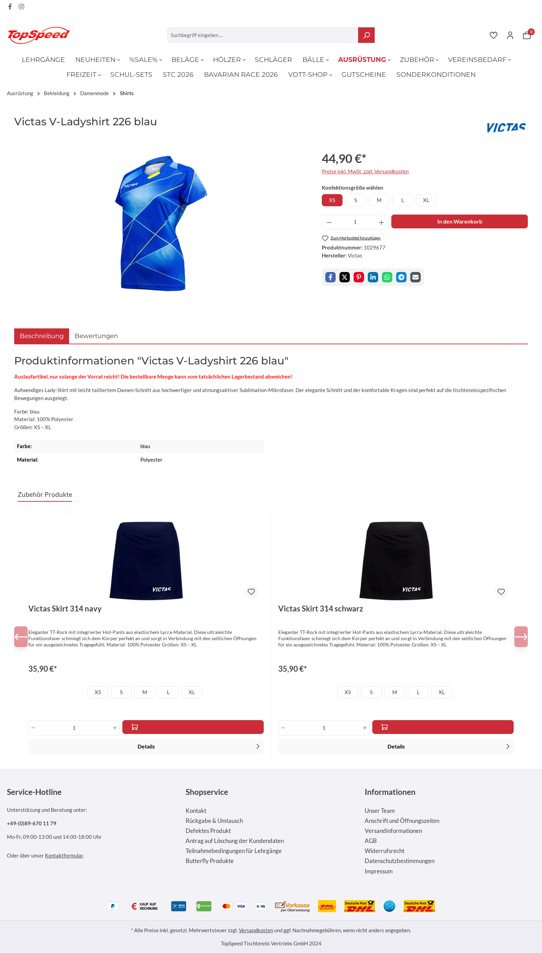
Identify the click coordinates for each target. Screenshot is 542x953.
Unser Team (380, 810)
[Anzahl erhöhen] (381, 222)
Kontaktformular (64, 855)
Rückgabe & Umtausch (214, 820)
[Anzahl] (355, 222)
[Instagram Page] (21, 7)
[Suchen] (366, 35)
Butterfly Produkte (210, 860)
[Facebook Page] (10, 7)
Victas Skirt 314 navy (65, 608)
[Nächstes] (517, 636)
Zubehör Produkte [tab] (45, 494)
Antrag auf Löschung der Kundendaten (235, 840)
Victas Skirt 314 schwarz (320, 608)
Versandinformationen (393, 830)
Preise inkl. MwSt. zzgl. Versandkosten (365, 171)
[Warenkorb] (526, 35)
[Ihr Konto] (510, 35)
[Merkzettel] (493, 35)
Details (200, 746)
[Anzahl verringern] (329, 222)
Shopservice (207, 792)
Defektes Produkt (208, 830)
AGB (371, 840)
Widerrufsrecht (384, 850)
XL (426, 200)
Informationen (390, 792)
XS (332, 200)
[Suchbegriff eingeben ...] (262, 35)
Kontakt (196, 810)
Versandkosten (256, 930)
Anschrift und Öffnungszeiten (402, 820)
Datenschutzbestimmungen (399, 860)
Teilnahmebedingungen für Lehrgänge (234, 850)
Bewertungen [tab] (96, 336)
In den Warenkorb (459, 221)
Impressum (379, 871)
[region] (161, 223)
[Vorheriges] (24, 636)
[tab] (41, 335)
